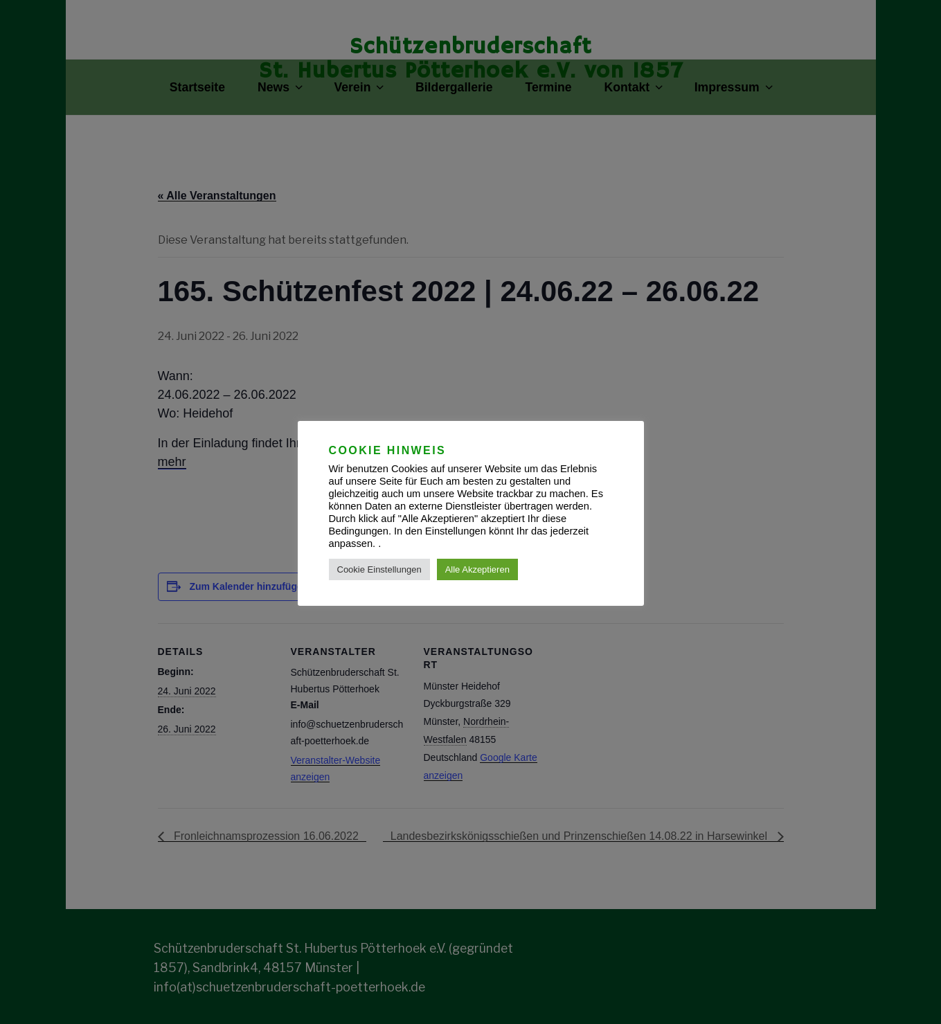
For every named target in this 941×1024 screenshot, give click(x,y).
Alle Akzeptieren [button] (477, 569)
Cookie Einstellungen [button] (379, 569)
